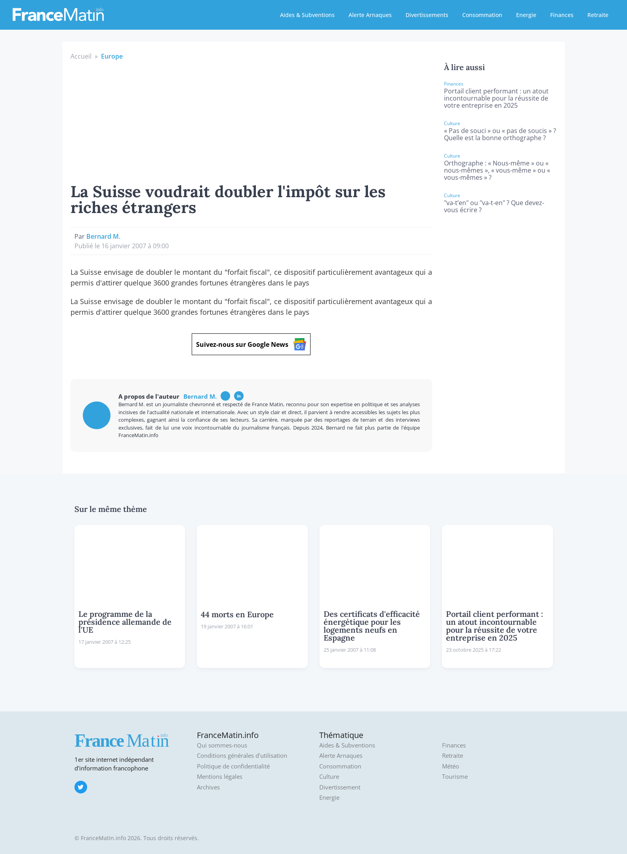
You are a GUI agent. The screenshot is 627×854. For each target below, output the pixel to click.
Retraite (597, 15)
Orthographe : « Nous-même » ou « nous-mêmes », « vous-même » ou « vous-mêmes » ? (497, 170)
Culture (329, 776)
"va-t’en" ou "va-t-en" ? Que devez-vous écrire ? (494, 206)
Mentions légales (219, 776)
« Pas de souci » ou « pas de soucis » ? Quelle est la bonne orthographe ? (500, 134)
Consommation (482, 15)
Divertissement (339, 787)
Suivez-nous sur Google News (251, 344)
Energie (526, 15)
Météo (450, 766)
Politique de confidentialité (233, 766)
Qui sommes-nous (222, 745)
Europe (112, 56)
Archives (208, 787)
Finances (562, 15)
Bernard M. (103, 236)
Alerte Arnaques (370, 15)
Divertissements (427, 15)
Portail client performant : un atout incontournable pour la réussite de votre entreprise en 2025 (496, 98)
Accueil (81, 56)
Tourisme (455, 776)
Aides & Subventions (307, 15)
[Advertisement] (252, 120)
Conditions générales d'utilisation (242, 755)
